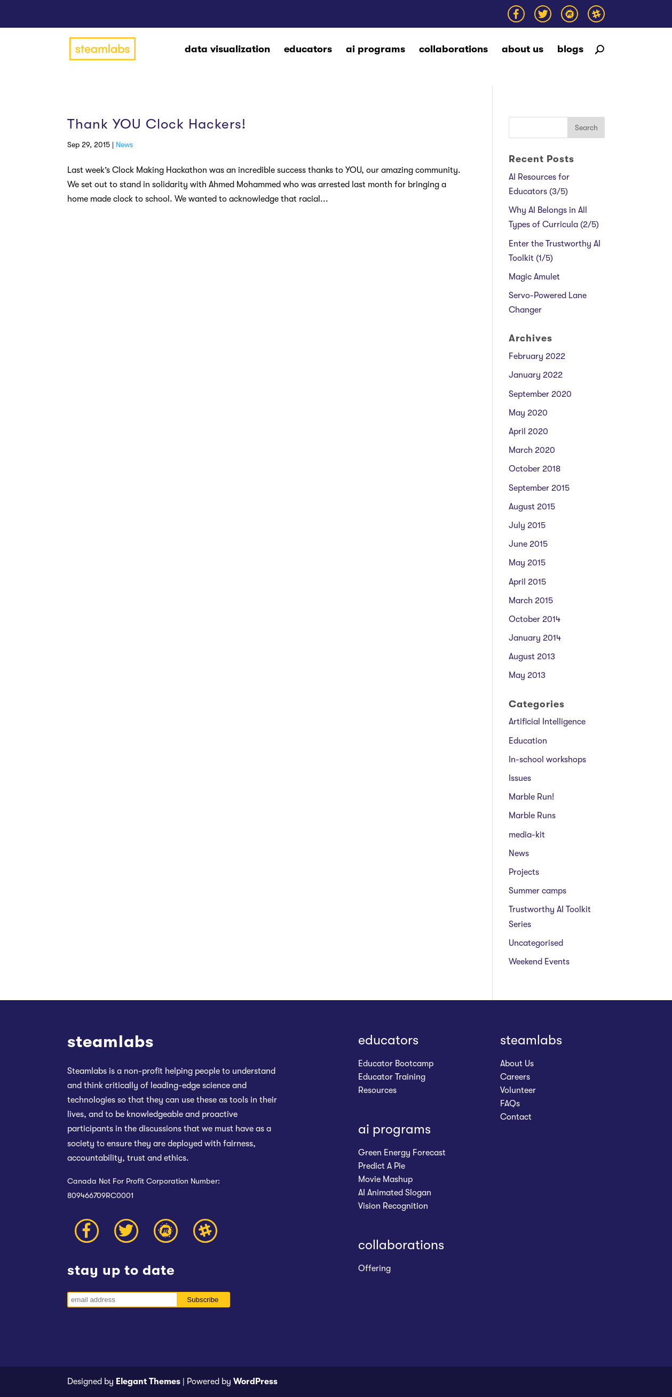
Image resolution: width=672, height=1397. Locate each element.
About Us (517, 1063)
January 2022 (536, 375)
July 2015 (527, 525)
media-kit (527, 835)
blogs (570, 50)
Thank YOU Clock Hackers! (156, 124)
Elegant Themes (148, 1381)
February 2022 (537, 356)
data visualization (227, 50)
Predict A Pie (381, 1166)
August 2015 (532, 507)
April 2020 (528, 431)
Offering (374, 1268)
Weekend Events (539, 962)
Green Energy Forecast (402, 1152)
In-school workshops (547, 759)
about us (522, 50)
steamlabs (531, 1040)
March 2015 (531, 600)
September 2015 (539, 488)
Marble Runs (532, 815)
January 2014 (535, 638)
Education (528, 741)
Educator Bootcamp (395, 1063)
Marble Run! (531, 797)
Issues (520, 778)
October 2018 (534, 469)
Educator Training (391, 1077)
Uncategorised (536, 943)
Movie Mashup (385, 1179)
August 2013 (532, 656)
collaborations (453, 50)
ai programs (375, 50)
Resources (377, 1090)
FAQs (510, 1103)
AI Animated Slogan (394, 1193)
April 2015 (527, 582)
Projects (524, 872)
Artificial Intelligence (547, 722)
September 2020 (540, 394)
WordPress (255, 1381)
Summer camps (537, 891)
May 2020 (528, 413)
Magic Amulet (534, 277)
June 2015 (528, 544)
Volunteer (518, 1090)
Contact (516, 1117)
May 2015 (527, 563)
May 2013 (527, 675)
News (124, 144)
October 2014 (534, 619)
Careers (515, 1077)
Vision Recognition (393, 1206)
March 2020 (532, 450)
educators (308, 50)
